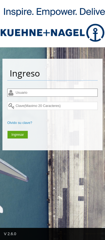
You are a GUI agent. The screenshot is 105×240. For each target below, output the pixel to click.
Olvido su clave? (19, 123)
